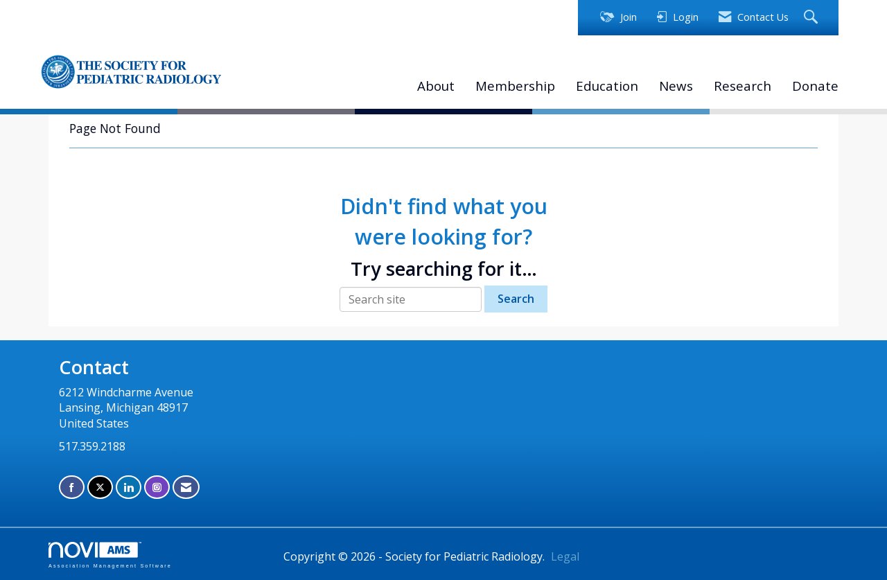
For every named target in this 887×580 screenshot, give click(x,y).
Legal (565, 556)
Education (607, 85)
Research (742, 85)
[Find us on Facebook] (72, 487)
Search (516, 298)
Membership (515, 85)
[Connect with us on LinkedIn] (128, 487)
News (676, 85)
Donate (815, 85)
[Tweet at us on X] (100, 487)
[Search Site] (812, 17)
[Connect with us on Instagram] (157, 487)
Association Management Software (110, 555)
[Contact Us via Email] (186, 487)
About (436, 85)
